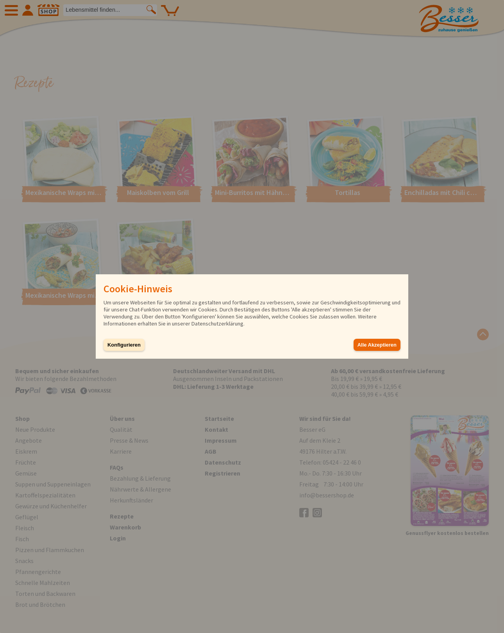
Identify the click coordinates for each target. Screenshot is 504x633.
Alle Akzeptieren (377, 345)
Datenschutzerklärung (217, 323)
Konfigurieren (124, 345)
